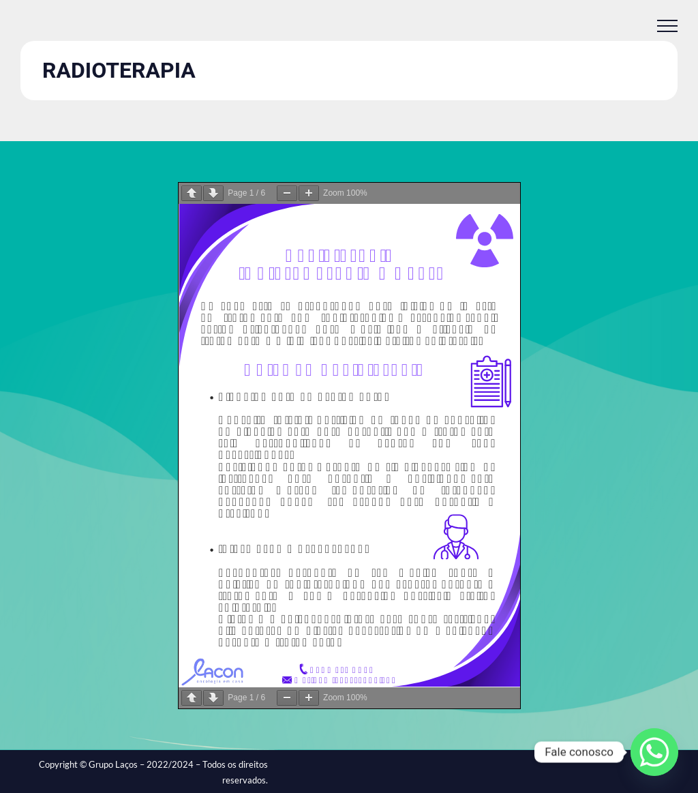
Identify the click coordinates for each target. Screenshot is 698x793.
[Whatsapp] (654, 752)
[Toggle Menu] (667, 26)
